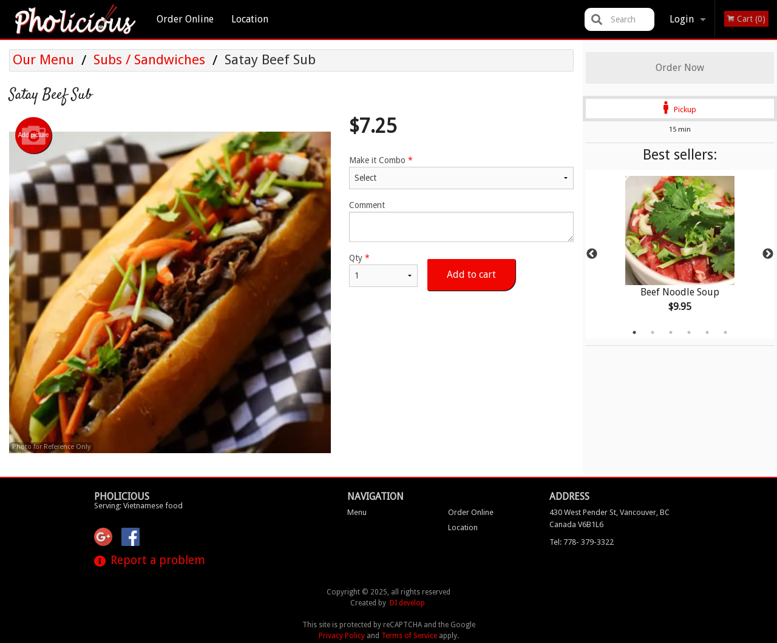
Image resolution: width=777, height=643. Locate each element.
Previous (592, 254)
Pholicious (121, 496)
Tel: (581, 542)
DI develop (407, 603)
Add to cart (471, 274)
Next (768, 254)
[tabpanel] (680, 254)
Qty (383, 270)
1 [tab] (634, 332)
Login (682, 19)
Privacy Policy (342, 635)
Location (249, 19)
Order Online (185, 19)
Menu (357, 512)
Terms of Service (409, 635)
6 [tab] (725, 332)
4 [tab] (689, 332)
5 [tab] (707, 332)
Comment (461, 221)
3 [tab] (671, 332)
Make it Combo (461, 172)
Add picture (33, 135)
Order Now (680, 67)
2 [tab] (652, 332)
